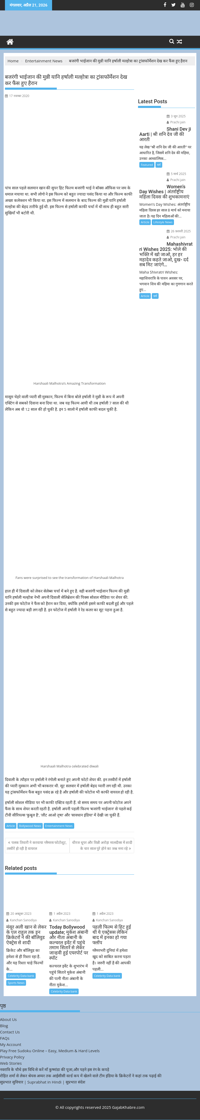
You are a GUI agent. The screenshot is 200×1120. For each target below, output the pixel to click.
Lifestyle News (162, 222)
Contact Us (10, 1031)
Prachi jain (176, 122)
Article (11, 826)
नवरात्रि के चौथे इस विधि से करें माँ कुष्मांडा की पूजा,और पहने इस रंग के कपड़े (54, 1069)
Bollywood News (30, 826)
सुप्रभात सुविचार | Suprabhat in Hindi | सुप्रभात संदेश (42, 1082)
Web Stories (11, 1063)
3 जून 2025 (176, 116)
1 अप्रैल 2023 (59, 913)
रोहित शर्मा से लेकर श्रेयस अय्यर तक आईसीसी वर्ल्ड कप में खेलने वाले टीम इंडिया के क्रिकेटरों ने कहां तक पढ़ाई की (80, 1075)
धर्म (159, 165)
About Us (8, 1019)
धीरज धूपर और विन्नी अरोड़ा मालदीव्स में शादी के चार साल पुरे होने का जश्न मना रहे (102, 845)
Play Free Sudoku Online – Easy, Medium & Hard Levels (50, 1050)
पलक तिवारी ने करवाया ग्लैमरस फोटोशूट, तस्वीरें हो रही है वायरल (37, 845)
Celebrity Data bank (21, 976)
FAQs (4, 1038)
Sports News (16, 983)
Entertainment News (59, 826)
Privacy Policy (12, 1057)
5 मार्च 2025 (176, 174)
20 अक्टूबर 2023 (19, 913)
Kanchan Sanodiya (21, 920)
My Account (10, 1044)
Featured (147, 165)
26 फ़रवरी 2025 (179, 231)
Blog (4, 1025)
